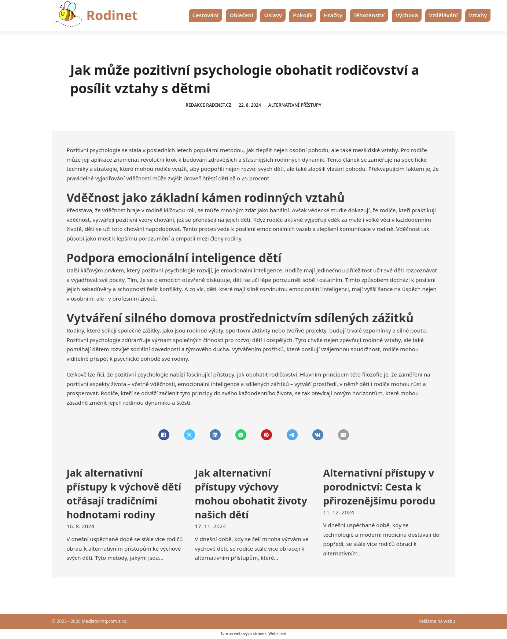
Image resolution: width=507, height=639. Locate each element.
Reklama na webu (437, 621)
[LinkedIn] (215, 434)
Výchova (407, 15)
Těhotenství (369, 15)
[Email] (343, 434)
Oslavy (273, 15)
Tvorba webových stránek (243, 633)
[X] (189, 434)
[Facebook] (163, 434)
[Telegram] (292, 434)
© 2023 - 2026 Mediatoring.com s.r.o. (90, 621)
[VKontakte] (317, 434)
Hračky (333, 15)
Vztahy (478, 15)
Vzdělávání (443, 15)
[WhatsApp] (240, 434)
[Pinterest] (266, 434)
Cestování (205, 15)
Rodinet (112, 15)
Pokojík (303, 15)
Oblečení (241, 15)
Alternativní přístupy (295, 105)
